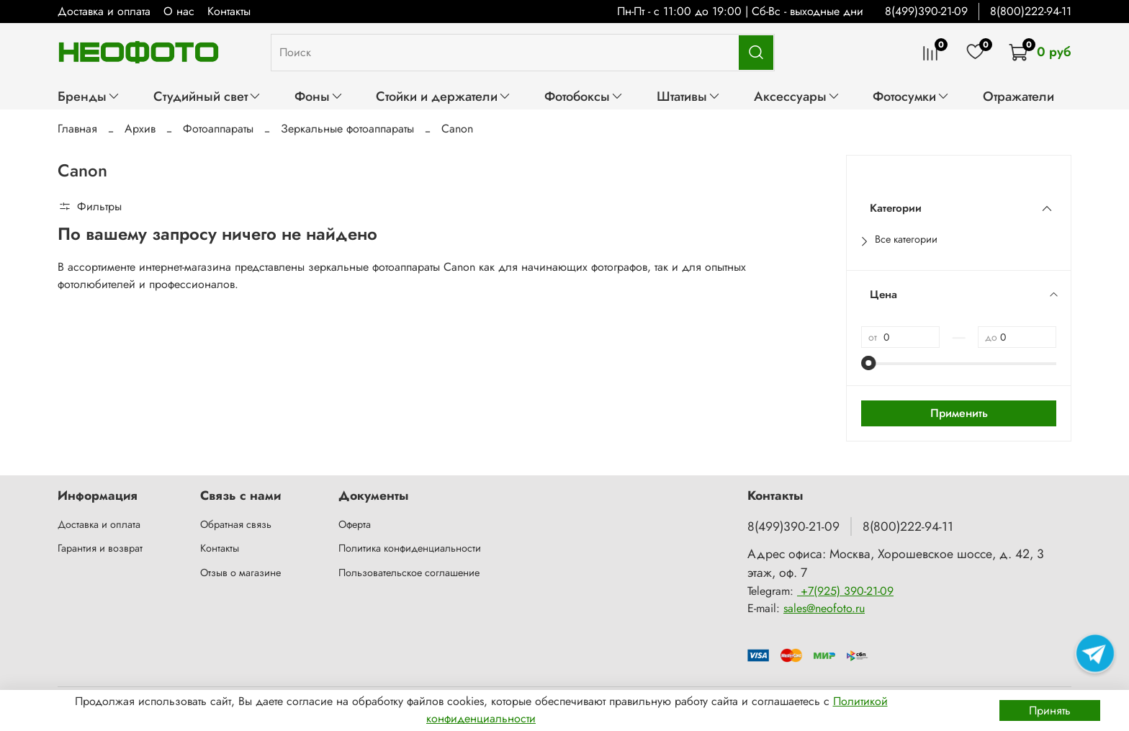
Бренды (89, 96)
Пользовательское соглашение (409, 572)
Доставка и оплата (104, 11)
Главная (77, 128)
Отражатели (1018, 96)
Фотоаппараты (218, 128)
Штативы (689, 96)
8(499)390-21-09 (926, 11)
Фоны (318, 96)
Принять (1050, 710)
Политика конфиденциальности (409, 548)
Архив (140, 128)
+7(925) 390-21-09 (845, 591)
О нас (178, 11)
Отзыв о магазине (240, 572)
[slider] (868, 363)
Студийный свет (207, 96)
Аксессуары (797, 96)
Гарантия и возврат (100, 548)
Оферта (354, 524)
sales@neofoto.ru (824, 608)
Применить (959, 413)
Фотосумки (911, 96)
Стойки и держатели (443, 96)
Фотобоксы (584, 96)
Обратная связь (235, 524)
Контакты (229, 11)
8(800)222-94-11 (1030, 11)
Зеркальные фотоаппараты (347, 128)
